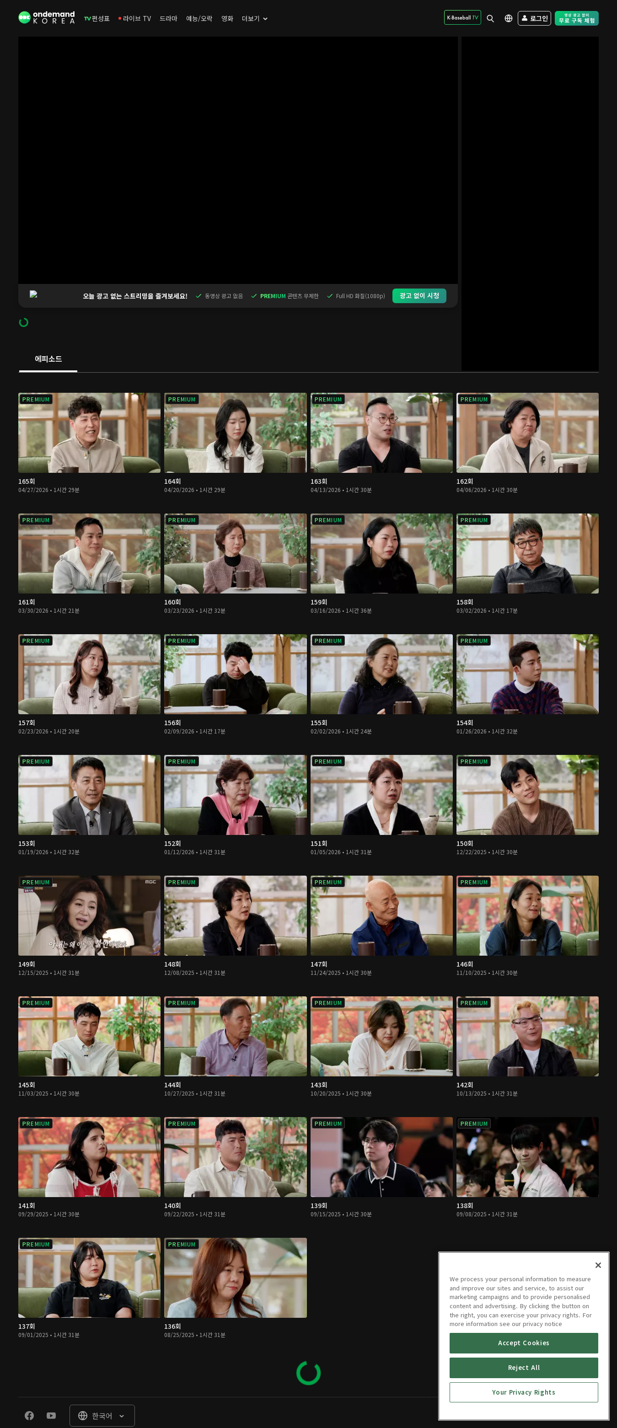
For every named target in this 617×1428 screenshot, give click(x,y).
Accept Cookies (524, 1409)
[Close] (598, 1331)
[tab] (48, 335)
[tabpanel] (308, 861)
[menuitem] (97, 18)
